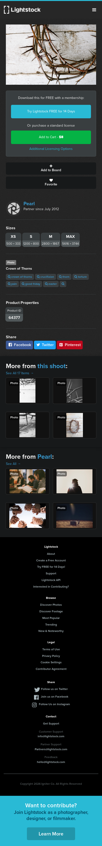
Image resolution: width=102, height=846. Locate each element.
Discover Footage (51, 611)
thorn (64, 277)
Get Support (51, 723)
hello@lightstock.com (51, 762)
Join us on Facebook (54, 696)
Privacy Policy (51, 656)
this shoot (51, 366)
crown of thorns (20, 277)
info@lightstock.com (51, 736)
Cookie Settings (51, 662)
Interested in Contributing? (51, 586)
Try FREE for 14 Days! (51, 567)
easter (51, 284)
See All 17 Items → (20, 373)
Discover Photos (51, 605)
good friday (31, 284)
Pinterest (70, 345)
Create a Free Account (51, 560)
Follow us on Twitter (54, 689)
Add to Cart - (51, 137)
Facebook (19, 345)
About (51, 554)
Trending (51, 624)
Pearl (29, 203)
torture (80, 277)
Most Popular (51, 618)
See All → (13, 463)
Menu (94, 10)
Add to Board (51, 168)
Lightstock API (51, 580)
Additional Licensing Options (51, 148)
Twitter (45, 345)
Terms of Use (51, 649)
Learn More (51, 833)
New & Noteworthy (51, 631)
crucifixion (45, 277)
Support (51, 573)
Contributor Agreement (51, 669)
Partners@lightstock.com (51, 749)
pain (12, 284)
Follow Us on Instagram (54, 704)
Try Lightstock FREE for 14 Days (51, 111)
